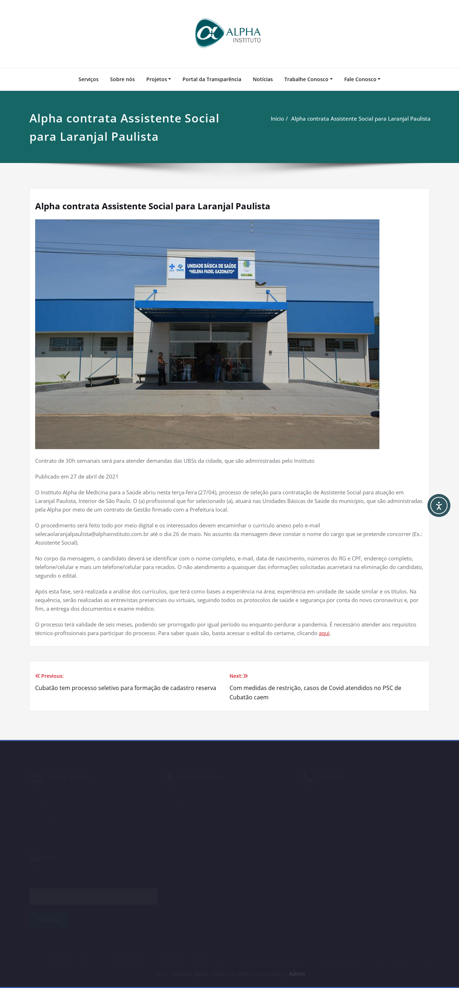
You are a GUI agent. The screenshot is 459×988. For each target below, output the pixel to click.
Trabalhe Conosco (306, 79)
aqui (324, 633)
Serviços (89, 79)
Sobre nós (122, 79)
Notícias (263, 79)
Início (278, 118)
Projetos (156, 79)
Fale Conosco (360, 79)
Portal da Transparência (212, 79)
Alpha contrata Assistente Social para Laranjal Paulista (361, 118)
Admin (297, 973)
